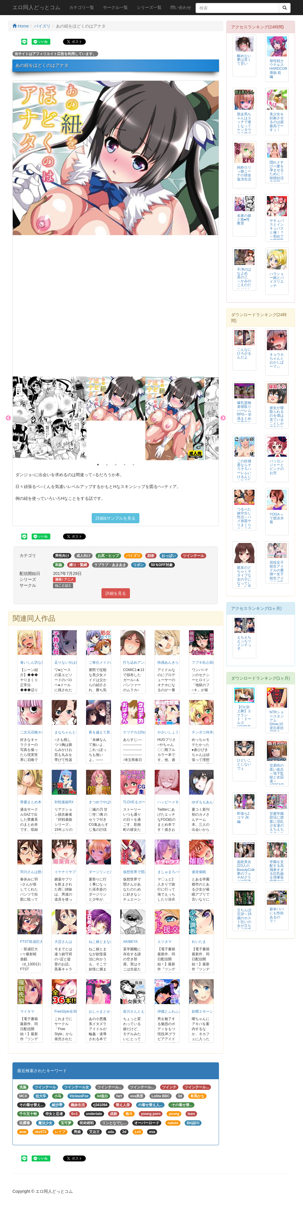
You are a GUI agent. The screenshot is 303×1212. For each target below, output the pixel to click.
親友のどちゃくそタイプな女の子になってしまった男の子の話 (244, 579)
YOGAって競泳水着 (277, 518)
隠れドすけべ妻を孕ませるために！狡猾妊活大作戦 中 (277, 174)
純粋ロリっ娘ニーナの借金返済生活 (244, 173)
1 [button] (98, 465)
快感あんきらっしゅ (173, 662)
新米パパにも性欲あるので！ (277, 915)
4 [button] (125, 465)
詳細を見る (115, 593)
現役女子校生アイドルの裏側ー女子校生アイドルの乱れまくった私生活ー (277, 578)
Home (20, 26)
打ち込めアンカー (137, 662)
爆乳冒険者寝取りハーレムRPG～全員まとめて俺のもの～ (244, 414)
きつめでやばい (101, 802)
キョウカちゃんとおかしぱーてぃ (277, 360)
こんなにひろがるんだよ (244, 353)
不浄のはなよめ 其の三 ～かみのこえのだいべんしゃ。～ (244, 281)
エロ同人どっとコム (36, 7)
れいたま (199, 942)
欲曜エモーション (206, 1011)
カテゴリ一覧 (81, 7)
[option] (116, 158)
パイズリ (42, 26)
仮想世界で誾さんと (139, 872)
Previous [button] (8, 418)
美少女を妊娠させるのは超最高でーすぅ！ (277, 122)
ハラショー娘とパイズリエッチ (277, 279)
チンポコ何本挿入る (208, 732)
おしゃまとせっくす (105, 1011)
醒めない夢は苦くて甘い (244, 60)
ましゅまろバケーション (176, 872)
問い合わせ (180, 7)
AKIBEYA (130, 942)
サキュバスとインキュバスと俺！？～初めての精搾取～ (277, 232)
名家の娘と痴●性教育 (244, 219)
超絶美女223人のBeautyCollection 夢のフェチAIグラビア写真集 (250, 873)
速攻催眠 (199, 872)
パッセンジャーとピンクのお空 (277, 467)
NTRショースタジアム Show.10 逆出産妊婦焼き (277, 721)
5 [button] (133, 465)
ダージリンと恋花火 (105, 872)
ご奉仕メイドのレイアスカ (110, 662)
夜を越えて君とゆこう (106, 732)
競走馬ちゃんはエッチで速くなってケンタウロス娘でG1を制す (244, 127)
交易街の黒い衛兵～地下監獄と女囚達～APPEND (277, 775)
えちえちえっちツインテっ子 (244, 643)
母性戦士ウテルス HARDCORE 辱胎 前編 (280, 68)
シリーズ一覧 (149, 7)
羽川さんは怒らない (36, 872)
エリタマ (164, 942)
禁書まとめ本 (30, 802)
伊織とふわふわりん (173, 1011)
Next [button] (223, 418)
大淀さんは (63, 942)
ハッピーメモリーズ (173, 802)
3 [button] (116, 465)
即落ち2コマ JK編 (243, 817)
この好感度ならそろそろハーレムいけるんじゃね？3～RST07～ (244, 474)
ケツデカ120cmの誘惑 (141, 732)
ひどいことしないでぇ (244, 764)
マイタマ (27, 1011)
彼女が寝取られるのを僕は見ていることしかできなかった (277, 419)
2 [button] (107, 465)
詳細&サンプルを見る (116, 518)
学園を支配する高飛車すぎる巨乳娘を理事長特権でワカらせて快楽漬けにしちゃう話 (277, 879)
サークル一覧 (115, 7)
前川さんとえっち (137, 1011)
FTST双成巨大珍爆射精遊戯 (42, 942)
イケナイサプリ (66, 872)
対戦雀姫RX (64, 802)
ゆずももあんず (204, 802)
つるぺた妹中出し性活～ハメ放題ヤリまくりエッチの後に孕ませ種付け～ (244, 524)
